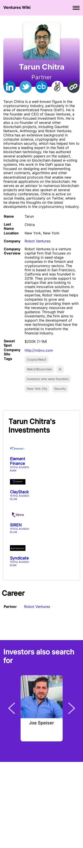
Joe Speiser (41, 723)
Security (60, 388)
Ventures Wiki (17, 7)
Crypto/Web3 (36, 359)
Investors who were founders (48, 379)
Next (71, 708)
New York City (37, 388)
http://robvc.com (39, 350)
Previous (11, 708)
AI (60, 369)
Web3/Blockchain (39, 369)
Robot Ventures (37, 241)
